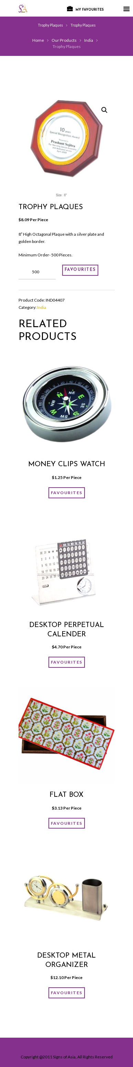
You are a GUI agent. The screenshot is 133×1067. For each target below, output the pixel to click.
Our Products (64, 40)
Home (38, 40)
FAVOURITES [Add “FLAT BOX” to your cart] (66, 823)
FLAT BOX (66, 795)
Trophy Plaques (50, 25)
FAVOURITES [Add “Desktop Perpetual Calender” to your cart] (66, 662)
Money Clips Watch (66, 464)
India (88, 40)
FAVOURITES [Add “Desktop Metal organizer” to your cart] (66, 992)
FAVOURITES (80, 270)
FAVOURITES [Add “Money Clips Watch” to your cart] (66, 492)
